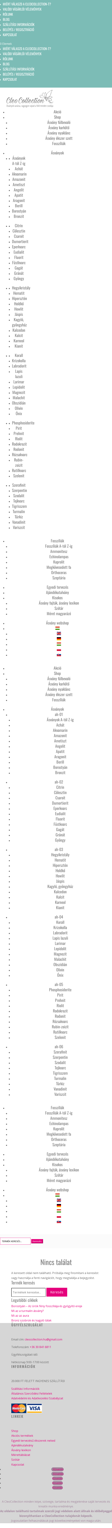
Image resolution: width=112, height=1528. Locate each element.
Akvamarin (19, 174)
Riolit (19, 438)
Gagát (19, 268)
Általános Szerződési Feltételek (31, 1393)
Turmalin (19, 511)
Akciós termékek (22, 1436)
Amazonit (18, 179)
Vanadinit (18, 522)
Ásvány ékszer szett (58, 138)
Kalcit (19, 335)
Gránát (19, 273)
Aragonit (19, 200)
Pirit (19, 428)
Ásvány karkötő (58, 127)
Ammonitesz (58, 551)
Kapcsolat (10, 34)
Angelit (19, 189)
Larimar (18, 381)
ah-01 (59, 714)
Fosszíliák (58, 143)
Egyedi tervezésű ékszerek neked (33, 1441)
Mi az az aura (20, 1316)
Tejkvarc (19, 501)
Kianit (19, 346)
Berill (19, 205)
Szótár (59, 608)
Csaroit (19, 236)
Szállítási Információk (25, 1389)
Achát (19, 168)
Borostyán (19, 211)
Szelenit (18, 475)
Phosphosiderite (23, 422)
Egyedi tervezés (57, 587)
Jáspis (19, 314)
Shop (57, 117)
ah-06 (59, 1046)
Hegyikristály (21, 287)
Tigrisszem (19, 506)
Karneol (19, 340)
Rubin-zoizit (18, 462)
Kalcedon (19, 330)
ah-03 (59, 849)
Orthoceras (58, 572)
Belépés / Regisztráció (18, 29)
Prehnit (19, 433)
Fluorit (18, 257)
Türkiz (19, 516)
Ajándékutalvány (57, 592)
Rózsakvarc (19, 454)
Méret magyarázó (59, 613)
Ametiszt (19, 184)
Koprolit (58, 562)
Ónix (19, 413)
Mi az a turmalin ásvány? (27, 1311)
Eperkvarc (19, 246)
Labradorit (19, 366)
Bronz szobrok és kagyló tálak (31, 1320)
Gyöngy (19, 278)
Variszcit (19, 527)
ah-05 (59, 984)
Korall (19, 355)
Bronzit (19, 216)
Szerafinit (19, 485)
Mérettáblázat (20, 1455)
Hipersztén (19, 298)
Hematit (19, 293)
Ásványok (57, 152)
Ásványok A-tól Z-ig (18, 160)
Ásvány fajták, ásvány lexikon (59, 603)
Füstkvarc (19, 262)
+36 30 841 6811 (40, 1347)
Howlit (18, 309)
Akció (57, 111)
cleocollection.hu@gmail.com (43, 1339)
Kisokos (57, 597)
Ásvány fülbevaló (58, 122)
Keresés (56, 1292)
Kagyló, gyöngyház (19, 322)
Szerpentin (19, 490)
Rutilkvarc (19, 470)
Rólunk (8, 14)
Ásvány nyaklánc (58, 133)
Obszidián (19, 403)
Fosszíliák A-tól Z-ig (58, 546)
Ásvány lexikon (21, 1450)
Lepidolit (19, 387)
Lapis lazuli (19, 373)
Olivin (19, 408)
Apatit (18, 195)
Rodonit (18, 449)
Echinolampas (58, 556)
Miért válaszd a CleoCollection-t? (27, 3)
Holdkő (19, 303)
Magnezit (18, 392)
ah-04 (59, 917)
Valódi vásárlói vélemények (22, 9)
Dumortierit (20, 241)
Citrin (19, 225)
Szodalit (18, 495)
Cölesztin (19, 231)
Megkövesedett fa (59, 567)
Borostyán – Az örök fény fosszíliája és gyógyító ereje (46, 1306)
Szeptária (58, 577)
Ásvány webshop (57, 623)
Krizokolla (19, 360)
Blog (6, 19)
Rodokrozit (19, 444)
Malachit (19, 397)
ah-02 (59, 782)
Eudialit (19, 252)
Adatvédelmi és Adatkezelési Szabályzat (37, 1398)
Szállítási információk (18, 24)
